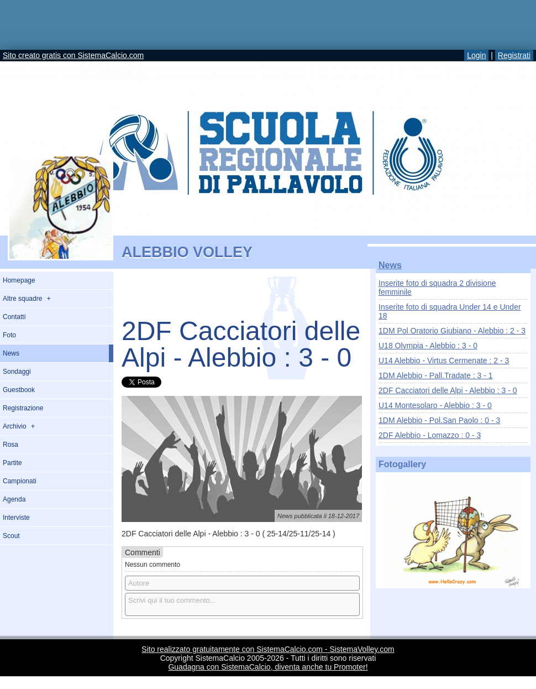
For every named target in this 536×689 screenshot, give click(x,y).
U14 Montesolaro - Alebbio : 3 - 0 (435, 405)
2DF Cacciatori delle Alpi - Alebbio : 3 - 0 (448, 390)
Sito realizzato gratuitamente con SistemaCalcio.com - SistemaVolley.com (267, 649)
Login (476, 55)
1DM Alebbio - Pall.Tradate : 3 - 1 (435, 375)
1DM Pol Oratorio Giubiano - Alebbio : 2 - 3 (452, 330)
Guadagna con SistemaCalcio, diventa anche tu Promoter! (267, 666)
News (390, 265)
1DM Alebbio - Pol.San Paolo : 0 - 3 (439, 420)
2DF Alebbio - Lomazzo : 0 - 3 (430, 435)
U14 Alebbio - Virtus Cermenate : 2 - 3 (444, 360)
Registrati (514, 55)
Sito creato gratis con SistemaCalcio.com (73, 55)
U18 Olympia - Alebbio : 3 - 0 (428, 345)
